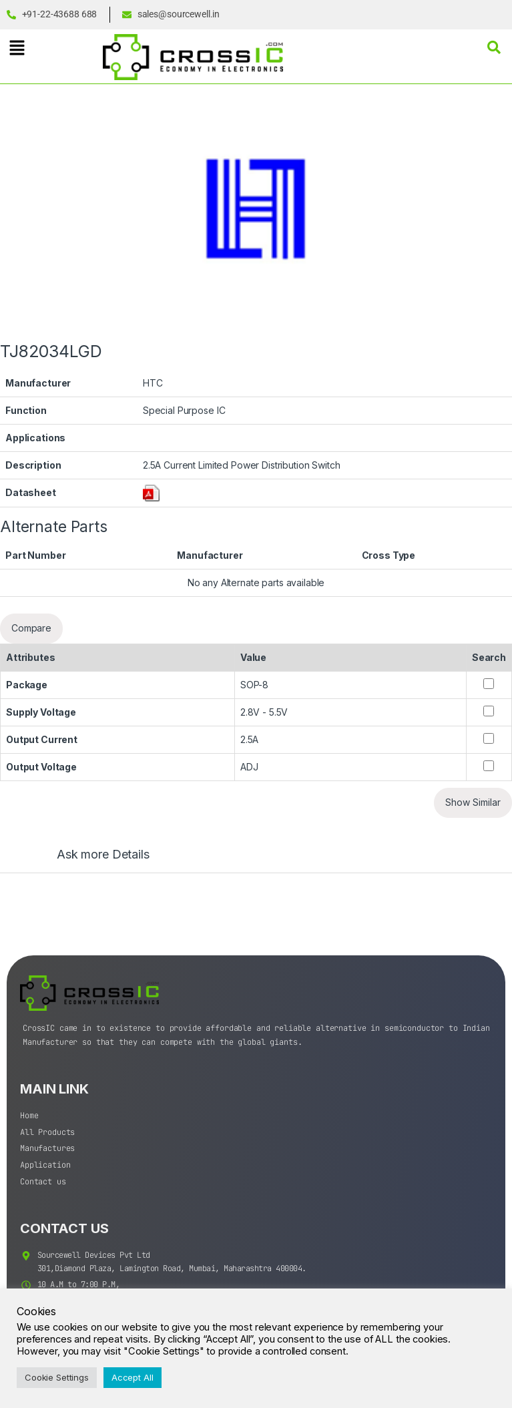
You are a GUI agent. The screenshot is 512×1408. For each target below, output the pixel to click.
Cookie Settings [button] (57, 1377)
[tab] (90, 861)
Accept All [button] (132, 1377)
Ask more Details (103, 855)
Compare (31, 628)
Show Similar (473, 802)
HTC (153, 383)
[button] (16, 47)
